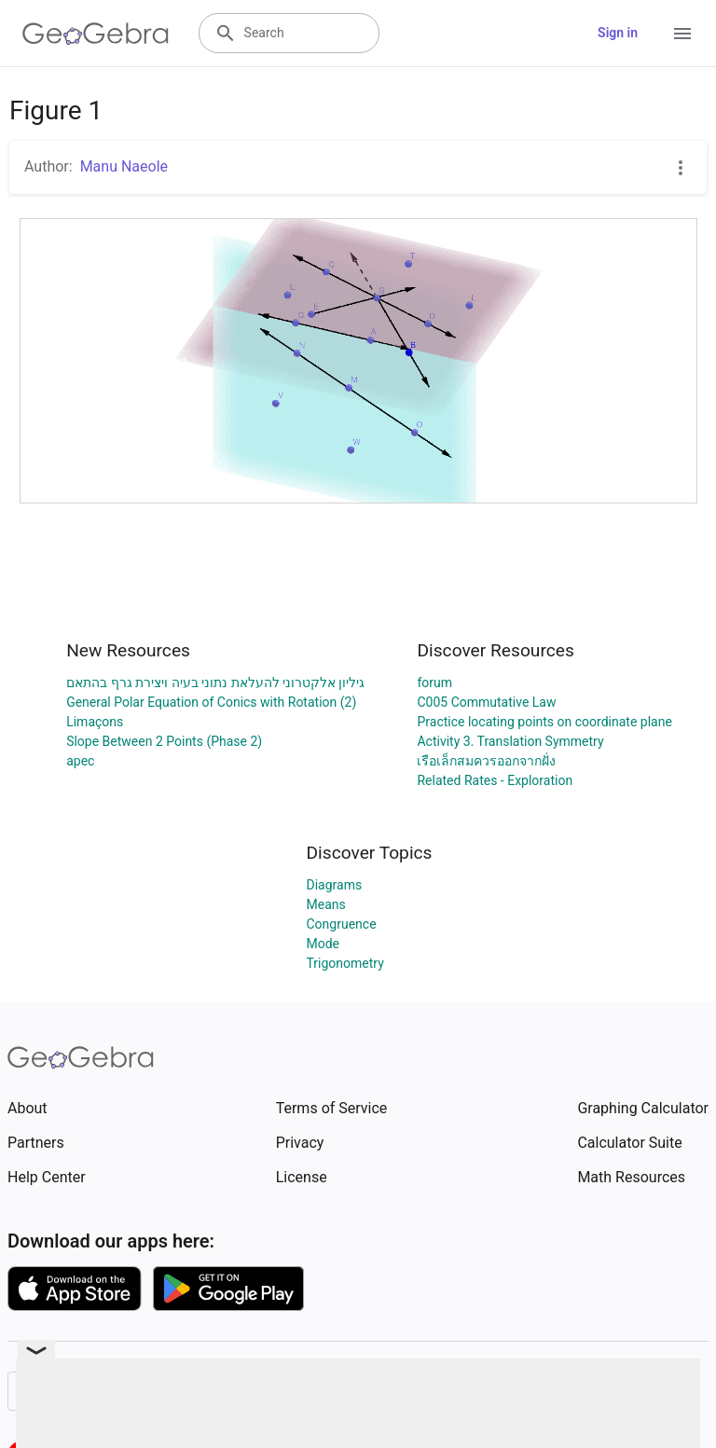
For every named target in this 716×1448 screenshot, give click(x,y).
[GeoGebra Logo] (95, 33)
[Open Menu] (682, 33)
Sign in (618, 32)
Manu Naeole (124, 166)
